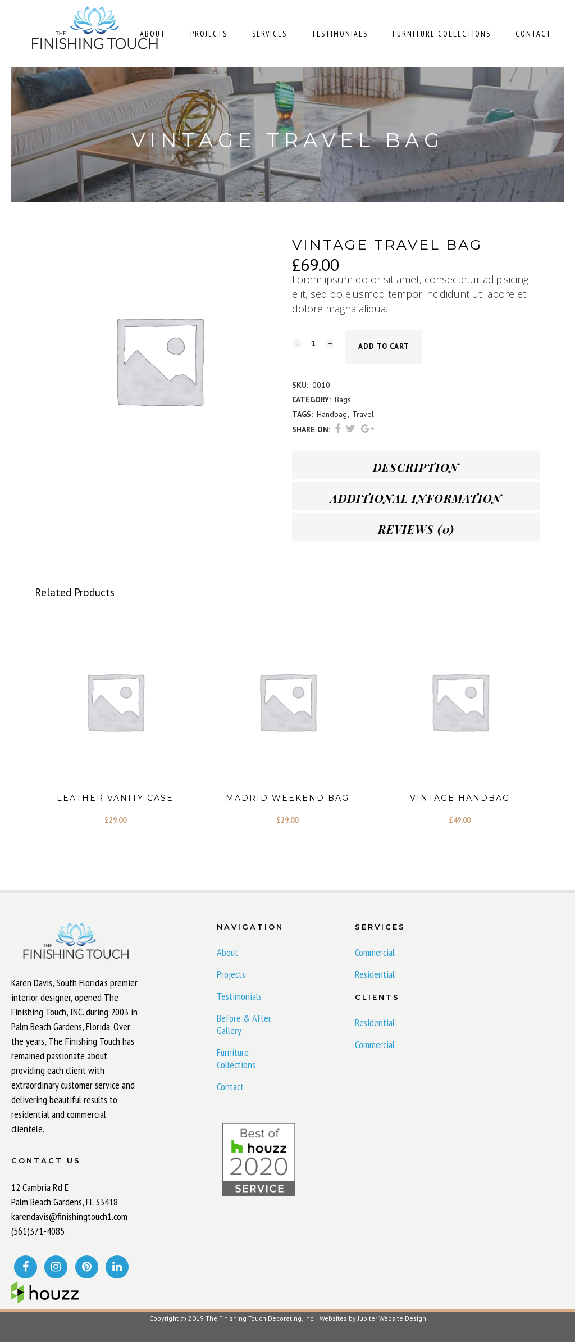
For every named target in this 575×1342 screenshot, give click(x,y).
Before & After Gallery (244, 1024)
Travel (363, 414)
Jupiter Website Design (392, 1318)
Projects (231, 974)
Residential (375, 974)
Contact (230, 1087)
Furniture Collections (236, 1058)
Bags (343, 400)
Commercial (375, 952)
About (227, 952)
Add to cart (383, 346)
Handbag (332, 414)
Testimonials (239, 996)
